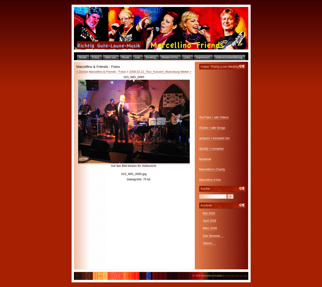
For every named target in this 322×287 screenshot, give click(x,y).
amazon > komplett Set (214, 138)
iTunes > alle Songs (212, 127)
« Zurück (82, 71)
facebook (205, 159)
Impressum (239, 275)
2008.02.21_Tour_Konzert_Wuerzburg (154, 71)
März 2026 (210, 228)
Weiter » (185, 71)
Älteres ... (209, 243)
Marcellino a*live (210, 179)
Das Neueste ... (213, 236)
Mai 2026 (209, 213)
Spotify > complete (211, 148)
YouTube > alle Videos (214, 117)
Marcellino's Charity (212, 169)
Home (227, 275)
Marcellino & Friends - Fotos (107, 71)
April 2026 (209, 220)
